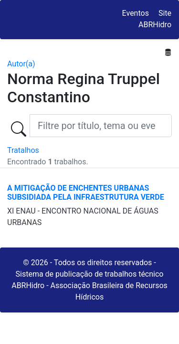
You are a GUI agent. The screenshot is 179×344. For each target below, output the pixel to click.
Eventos (135, 13)
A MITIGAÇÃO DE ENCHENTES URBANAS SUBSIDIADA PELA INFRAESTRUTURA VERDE (85, 192)
